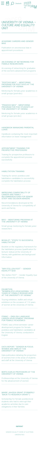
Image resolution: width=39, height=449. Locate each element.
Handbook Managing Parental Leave (18, 128)
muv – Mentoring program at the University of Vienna (17, 221)
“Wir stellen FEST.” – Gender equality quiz (16, 270)
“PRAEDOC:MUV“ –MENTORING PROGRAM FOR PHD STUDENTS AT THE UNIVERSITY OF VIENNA (17, 107)
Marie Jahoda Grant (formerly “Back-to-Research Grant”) (18, 393)
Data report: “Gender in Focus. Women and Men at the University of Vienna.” (17, 349)
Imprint (19, 426)
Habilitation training (13, 171)
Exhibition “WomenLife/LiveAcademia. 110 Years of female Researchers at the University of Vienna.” (17, 292)
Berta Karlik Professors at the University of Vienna (18, 373)
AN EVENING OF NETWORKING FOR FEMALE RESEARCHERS (18, 63)
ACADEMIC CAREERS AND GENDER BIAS (17, 42)
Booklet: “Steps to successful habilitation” (17, 241)
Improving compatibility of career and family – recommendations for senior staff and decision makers (17, 195)
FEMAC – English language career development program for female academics (18, 318)
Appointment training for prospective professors (16, 149)
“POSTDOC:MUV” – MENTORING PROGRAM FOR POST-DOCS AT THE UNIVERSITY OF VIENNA (18, 84)
